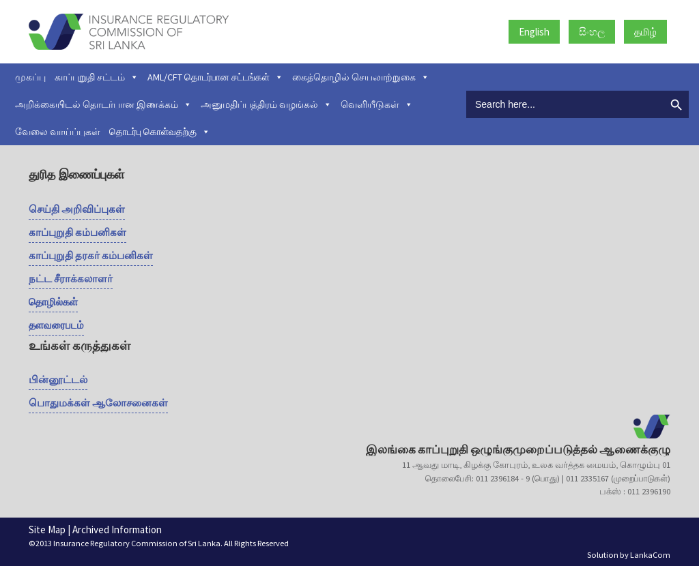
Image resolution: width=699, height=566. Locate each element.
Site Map (47, 529)
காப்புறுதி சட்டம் (97, 77)
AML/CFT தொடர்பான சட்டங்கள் (215, 77)
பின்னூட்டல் (58, 379)
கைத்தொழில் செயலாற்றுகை (360, 77)
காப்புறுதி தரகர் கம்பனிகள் (91, 255)
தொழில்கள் (53, 301)
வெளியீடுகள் (377, 104)
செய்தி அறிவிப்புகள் (77, 209)
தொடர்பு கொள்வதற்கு (159, 131)
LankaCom (650, 555)
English (534, 31)
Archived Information (117, 529)
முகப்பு (30, 77)
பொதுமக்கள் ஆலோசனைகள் (98, 402)
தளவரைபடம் (56, 324)
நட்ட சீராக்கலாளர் (71, 278)
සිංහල (592, 31)
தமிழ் (645, 31)
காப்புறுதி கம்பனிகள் (77, 232)
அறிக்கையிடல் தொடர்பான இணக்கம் (103, 104)
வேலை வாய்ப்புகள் (57, 131)
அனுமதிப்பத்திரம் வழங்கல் (266, 104)
